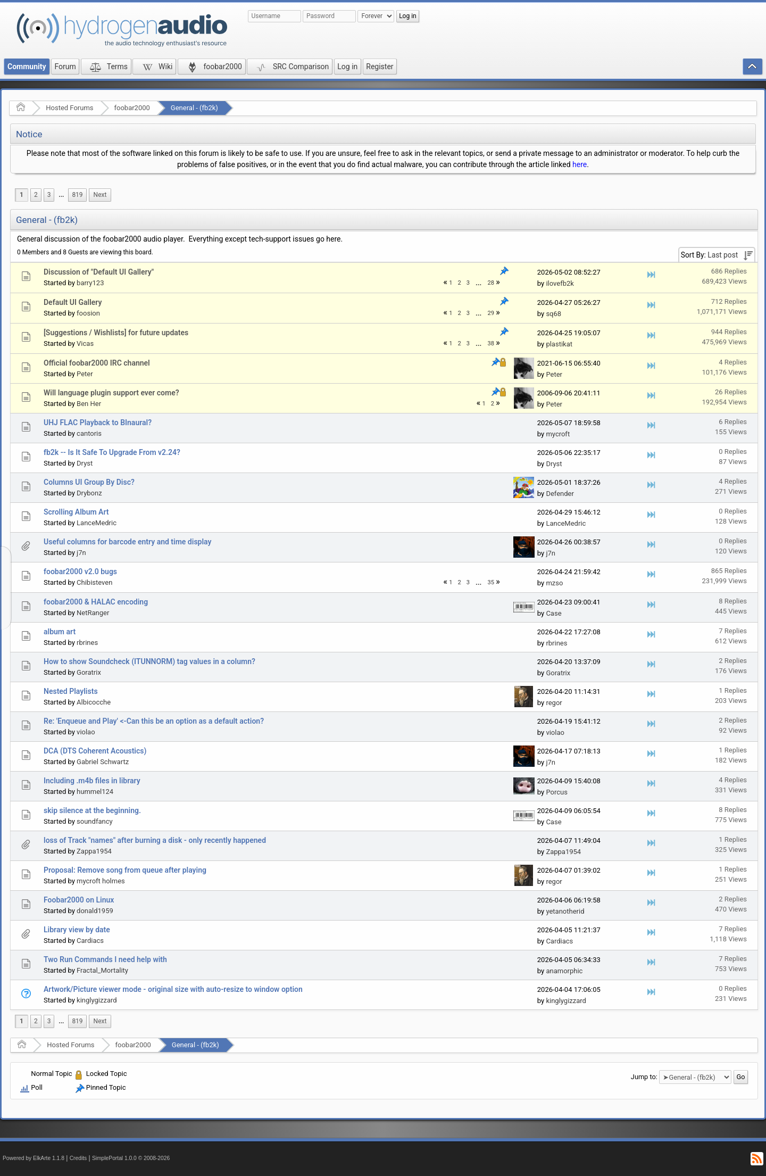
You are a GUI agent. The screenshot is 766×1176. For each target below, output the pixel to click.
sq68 (553, 314)
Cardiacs (90, 941)
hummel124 (95, 792)
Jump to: (644, 1077)
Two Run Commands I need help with (105, 959)
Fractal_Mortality (102, 970)
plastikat (559, 344)
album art (60, 631)
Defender (560, 494)
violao (86, 732)
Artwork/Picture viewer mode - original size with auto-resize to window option (173, 989)
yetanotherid (565, 911)
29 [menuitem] (490, 313)
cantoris (89, 433)
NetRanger (93, 613)
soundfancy (95, 821)
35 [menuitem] (490, 582)
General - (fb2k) (194, 108)
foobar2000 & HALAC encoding (96, 602)
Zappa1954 (94, 851)
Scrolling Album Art (76, 512)
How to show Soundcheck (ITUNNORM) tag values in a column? (149, 661)
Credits (78, 1158)
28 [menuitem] (490, 282)
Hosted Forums (69, 108)
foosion (88, 313)
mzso (554, 583)
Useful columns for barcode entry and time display (127, 541)
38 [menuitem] (490, 343)
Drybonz (89, 493)
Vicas (85, 343)
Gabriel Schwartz (103, 762)
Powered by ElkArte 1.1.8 (33, 1158)
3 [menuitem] (49, 194)
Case (553, 613)
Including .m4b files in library (92, 780)
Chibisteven (94, 582)
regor (554, 703)
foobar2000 (132, 108)
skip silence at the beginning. (92, 810)
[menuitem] (61, 195)
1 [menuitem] (21, 194)
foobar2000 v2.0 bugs (80, 571)
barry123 (90, 283)
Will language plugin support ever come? (111, 392)
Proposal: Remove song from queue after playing (125, 870)
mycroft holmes (101, 881)
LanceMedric (96, 523)
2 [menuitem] (36, 194)
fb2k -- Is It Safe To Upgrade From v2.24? (112, 452)
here (579, 164)
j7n (81, 553)
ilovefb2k (559, 283)
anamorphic (564, 971)
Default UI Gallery (73, 302)
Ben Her (89, 404)
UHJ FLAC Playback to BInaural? (98, 422)
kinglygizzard (97, 1000)
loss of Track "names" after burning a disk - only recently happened (155, 840)
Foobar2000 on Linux (79, 900)
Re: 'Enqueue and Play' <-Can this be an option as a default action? (154, 721)
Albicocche (94, 702)
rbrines (87, 643)
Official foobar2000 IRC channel (97, 363)
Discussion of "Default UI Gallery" (99, 272)
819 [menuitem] (77, 194)
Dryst (85, 463)
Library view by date (77, 929)
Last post (722, 255)
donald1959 (95, 911)
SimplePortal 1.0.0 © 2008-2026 (131, 1158)
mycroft (558, 434)
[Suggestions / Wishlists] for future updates (116, 332)
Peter (85, 374)
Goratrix (89, 672)
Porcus (557, 792)
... (61, 194)
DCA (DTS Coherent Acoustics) (95, 751)
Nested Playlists (71, 691)
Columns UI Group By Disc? (89, 482)
